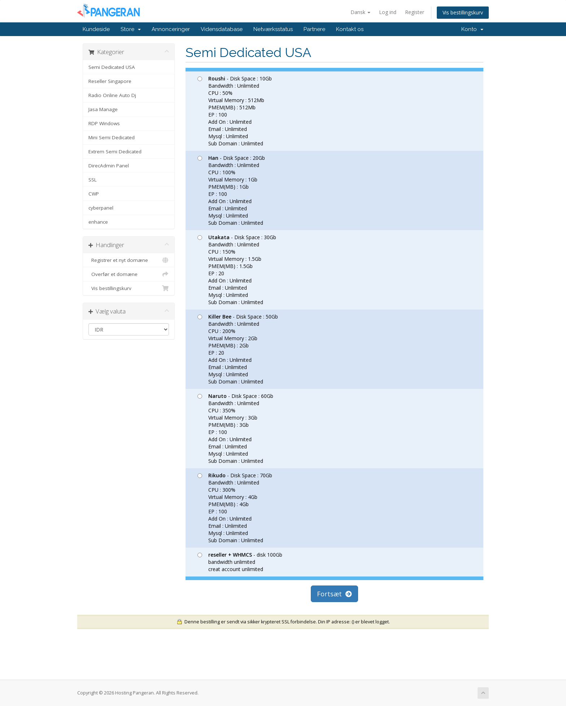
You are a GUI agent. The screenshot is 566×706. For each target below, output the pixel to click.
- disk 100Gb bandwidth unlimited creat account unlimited (239, 562)
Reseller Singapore (109, 81)
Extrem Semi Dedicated (115, 151)
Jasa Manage (103, 109)
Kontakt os (349, 29)
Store (131, 29)
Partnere (314, 29)
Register (414, 12)
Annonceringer (171, 29)
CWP (93, 193)
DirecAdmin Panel (108, 165)
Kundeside (96, 29)
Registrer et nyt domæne (128, 260)
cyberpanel (100, 208)
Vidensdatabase (222, 29)
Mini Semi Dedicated (111, 137)
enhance (98, 222)
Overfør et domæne (128, 274)
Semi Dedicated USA (111, 67)
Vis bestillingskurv (463, 12)
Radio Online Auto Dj (112, 95)
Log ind (387, 12)
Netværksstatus (273, 29)
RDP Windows (104, 123)
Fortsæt (334, 593)
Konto (472, 29)
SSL (92, 179)
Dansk (360, 12)
